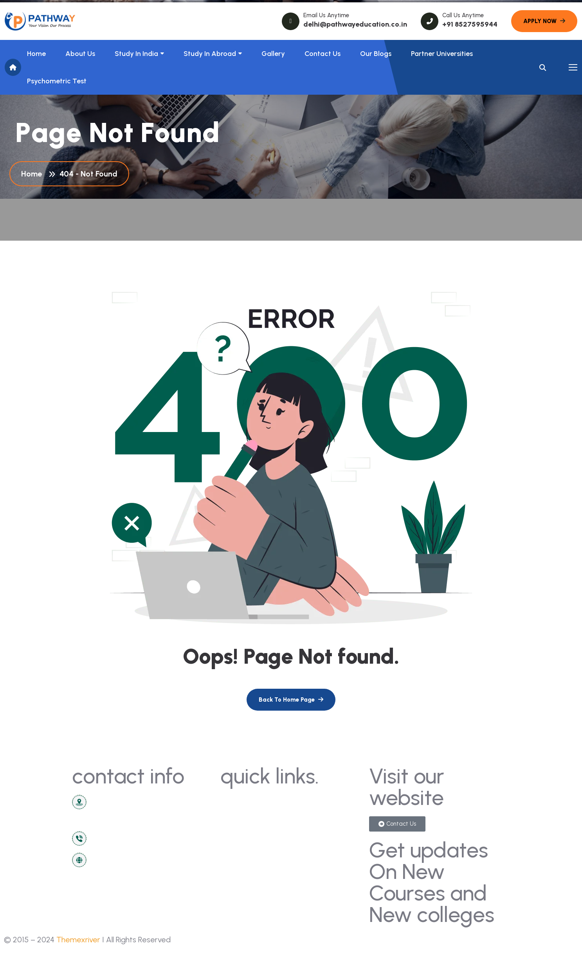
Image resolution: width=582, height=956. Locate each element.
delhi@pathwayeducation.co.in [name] (355, 24)
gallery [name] (306, 801)
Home (36, 53)
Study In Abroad (210, 53)
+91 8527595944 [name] (469, 24)
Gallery (273, 53)
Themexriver (78, 939)
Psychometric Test (56, 81)
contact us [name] (241, 801)
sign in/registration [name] (324, 816)
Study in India (136, 53)
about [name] (234, 830)
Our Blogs (375, 53)
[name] (40, 21)
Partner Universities (442, 53)
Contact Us (323, 53)
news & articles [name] (248, 816)
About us (80, 53)
